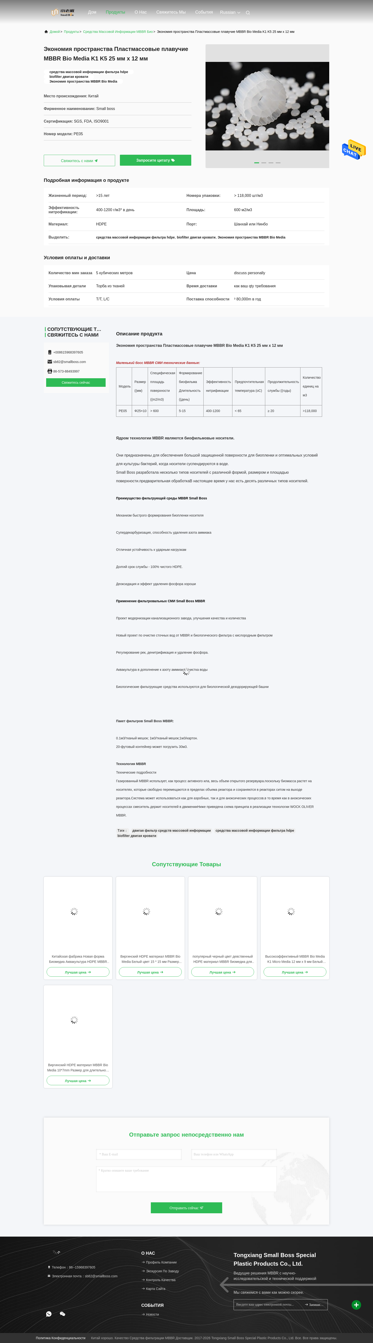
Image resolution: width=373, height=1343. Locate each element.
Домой (55, 32)
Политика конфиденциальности (60, 1338)
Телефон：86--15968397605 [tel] (71, 1267)
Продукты (115, 12)
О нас (141, 12)
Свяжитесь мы (171, 12)
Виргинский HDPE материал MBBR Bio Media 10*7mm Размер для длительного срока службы (78, 1068)
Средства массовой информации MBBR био (118, 32)
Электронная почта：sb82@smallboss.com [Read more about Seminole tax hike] (82, 1276)
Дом (92, 12)
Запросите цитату (155, 160)
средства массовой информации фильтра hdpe (255, 830)
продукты (71, 32)
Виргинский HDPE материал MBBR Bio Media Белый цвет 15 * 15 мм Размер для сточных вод (150, 959)
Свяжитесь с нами (79, 161)
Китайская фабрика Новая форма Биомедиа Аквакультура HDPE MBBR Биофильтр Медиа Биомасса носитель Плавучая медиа (78, 959)
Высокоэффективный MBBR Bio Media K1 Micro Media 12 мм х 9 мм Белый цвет (295, 959)
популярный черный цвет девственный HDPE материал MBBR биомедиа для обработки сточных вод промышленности (222, 959)
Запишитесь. (314, 1305)
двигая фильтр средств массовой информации (172, 830)
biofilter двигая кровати (137, 836)
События (204, 12)
